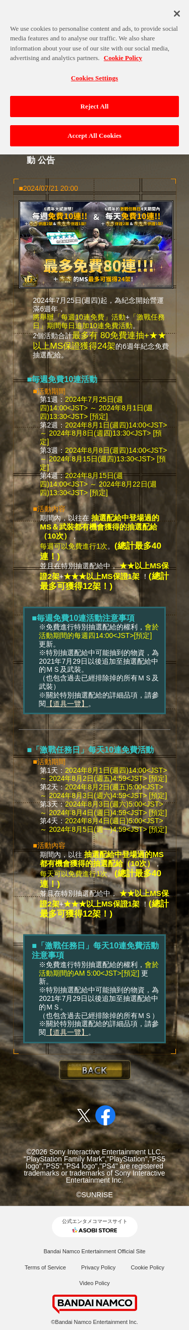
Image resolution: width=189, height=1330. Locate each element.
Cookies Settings (94, 72)
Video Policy (94, 1283)
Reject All (95, 101)
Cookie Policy (147, 1267)
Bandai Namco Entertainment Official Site (94, 1251)
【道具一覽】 (67, 704)
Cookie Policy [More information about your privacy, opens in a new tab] (123, 53)
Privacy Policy (98, 1267)
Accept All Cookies (94, 130)
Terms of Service (45, 1267)
